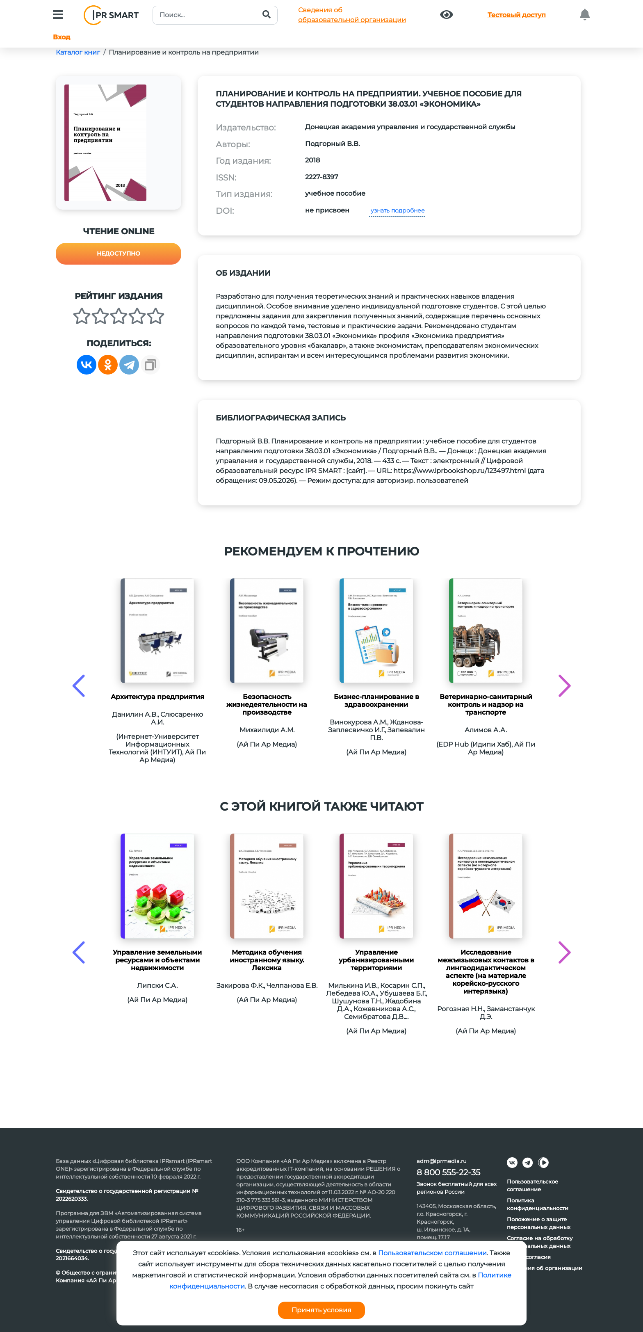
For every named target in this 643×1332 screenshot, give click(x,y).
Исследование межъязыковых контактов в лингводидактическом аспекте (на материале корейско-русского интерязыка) (486, 971)
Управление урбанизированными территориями (376, 960)
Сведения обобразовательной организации (352, 15)
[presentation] (78, 685)
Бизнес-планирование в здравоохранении (376, 700)
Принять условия (321, 1310)
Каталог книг (78, 52)
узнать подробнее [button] (397, 210)
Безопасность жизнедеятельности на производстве (266, 704)
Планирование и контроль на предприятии (184, 52)
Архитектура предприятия (157, 697)
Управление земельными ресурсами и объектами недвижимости (157, 960)
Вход (61, 37)
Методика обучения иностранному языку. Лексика (267, 960)
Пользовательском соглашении (432, 1253)
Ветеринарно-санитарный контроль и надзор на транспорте (486, 704)
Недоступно (118, 253)
